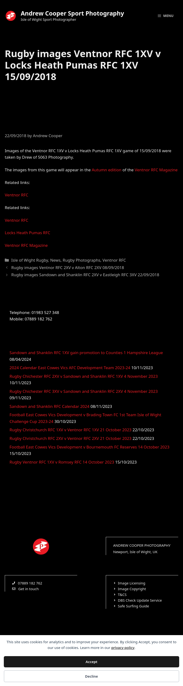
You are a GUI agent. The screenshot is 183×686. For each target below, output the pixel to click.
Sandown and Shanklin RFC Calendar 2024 (49, 406)
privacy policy (122, 647)
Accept (91, 661)
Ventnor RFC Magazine (156, 170)
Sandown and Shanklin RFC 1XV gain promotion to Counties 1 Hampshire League (86, 352)
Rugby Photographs (81, 260)
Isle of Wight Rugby (29, 260)
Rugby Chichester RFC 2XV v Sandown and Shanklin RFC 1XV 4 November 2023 (84, 376)
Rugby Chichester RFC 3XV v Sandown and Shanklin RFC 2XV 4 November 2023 (84, 391)
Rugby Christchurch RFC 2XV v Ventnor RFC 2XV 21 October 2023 (71, 438)
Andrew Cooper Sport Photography (72, 13)
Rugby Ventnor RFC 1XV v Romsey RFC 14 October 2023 (62, 462)
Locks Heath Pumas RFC (27, 232)
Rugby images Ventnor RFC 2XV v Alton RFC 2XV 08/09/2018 (67, 267)
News (55, 260)
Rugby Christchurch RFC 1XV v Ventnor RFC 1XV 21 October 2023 (71, 429)
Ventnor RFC (16, 195)
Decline (91, 676)
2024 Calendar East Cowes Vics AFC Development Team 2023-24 (70, 367)
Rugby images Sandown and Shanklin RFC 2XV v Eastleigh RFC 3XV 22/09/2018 (85, 274)
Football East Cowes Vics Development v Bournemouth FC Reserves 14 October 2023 (89, 447)
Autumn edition (107, 170)
